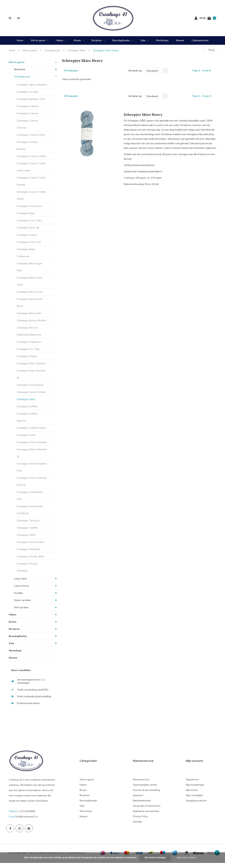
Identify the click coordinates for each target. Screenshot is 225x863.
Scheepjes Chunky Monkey (27, 147)
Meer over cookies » (187, 857)
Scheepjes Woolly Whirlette (27, 568)
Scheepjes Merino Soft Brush (30, 304)
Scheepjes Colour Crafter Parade (31, 182)
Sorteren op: (135, 72)
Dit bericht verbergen (155, 857)
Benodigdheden (122, 41)
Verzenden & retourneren (146, 807)
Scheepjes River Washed (31, 364)
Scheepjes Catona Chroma (27, 125)
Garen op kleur (22, 601)
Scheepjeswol (52, 51)
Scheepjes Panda (27, 357)
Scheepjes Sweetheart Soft (30, 497)
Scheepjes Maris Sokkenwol (26, 254)
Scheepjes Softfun (27, 407)
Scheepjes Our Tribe (28, 350)
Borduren (98, 41)
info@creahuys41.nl (27, 817)
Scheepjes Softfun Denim (31, 429)
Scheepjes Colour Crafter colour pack (31, 168)
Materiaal (19, 70)
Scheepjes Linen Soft (29, 243)
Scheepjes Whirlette (28, 550)
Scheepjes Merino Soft (30, 293)
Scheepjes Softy (26, 436)
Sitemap (137, 823)
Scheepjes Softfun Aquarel (27, 418)
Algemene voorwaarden (146, 812)
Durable (18, 594)
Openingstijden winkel (145, 786)
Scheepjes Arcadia (27, 93)
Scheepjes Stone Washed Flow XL (32, 483)
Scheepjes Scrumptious (30, 386)
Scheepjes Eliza (26, 214)
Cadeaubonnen (200, 41)
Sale (144, 41)
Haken (61, 41)
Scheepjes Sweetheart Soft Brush (30, 511)
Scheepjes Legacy (27, 236)
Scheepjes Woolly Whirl (30, 557)
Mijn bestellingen (195, 786)
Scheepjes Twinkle (27, 529)
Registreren (192, 780)
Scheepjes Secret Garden (31, 393)
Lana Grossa (21, 587)
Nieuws (180, 41)
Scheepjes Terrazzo (28, 521)
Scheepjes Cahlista (28, 107)
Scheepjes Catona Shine (31, 136)
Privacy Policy (140, 817)
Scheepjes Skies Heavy (106, 51)
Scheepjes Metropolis (29, 314)
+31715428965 (27, 812)
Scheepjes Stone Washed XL (32, 454)
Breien (79, 41)
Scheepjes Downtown (29, 207)
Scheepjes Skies (77, 51)
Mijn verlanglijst (194, 796)
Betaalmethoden (142, 802)
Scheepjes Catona (27, 114)
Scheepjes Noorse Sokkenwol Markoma (29, 332)
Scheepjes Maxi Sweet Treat (30, 282)
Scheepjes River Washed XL (31, 375)
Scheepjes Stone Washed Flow (32, 468)
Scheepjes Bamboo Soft (31, 100)
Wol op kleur (21, 608)
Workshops (162, 41)
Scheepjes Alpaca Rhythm (32, 86)
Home (20, 41)
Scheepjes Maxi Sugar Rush (29, 268)
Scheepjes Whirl (26, 536)
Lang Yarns (20, 580)
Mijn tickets (192, 791)
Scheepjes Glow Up (28, 229)
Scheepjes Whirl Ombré (30, 543)
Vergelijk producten (196, 802)
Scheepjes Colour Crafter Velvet (31, 197)
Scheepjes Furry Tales (29, 221)
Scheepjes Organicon (29, 343)
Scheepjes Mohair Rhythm (32, 321)
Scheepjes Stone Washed (32, 443)
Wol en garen (40, 41)
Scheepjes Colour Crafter (31, 157)
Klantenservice (141, 780)
